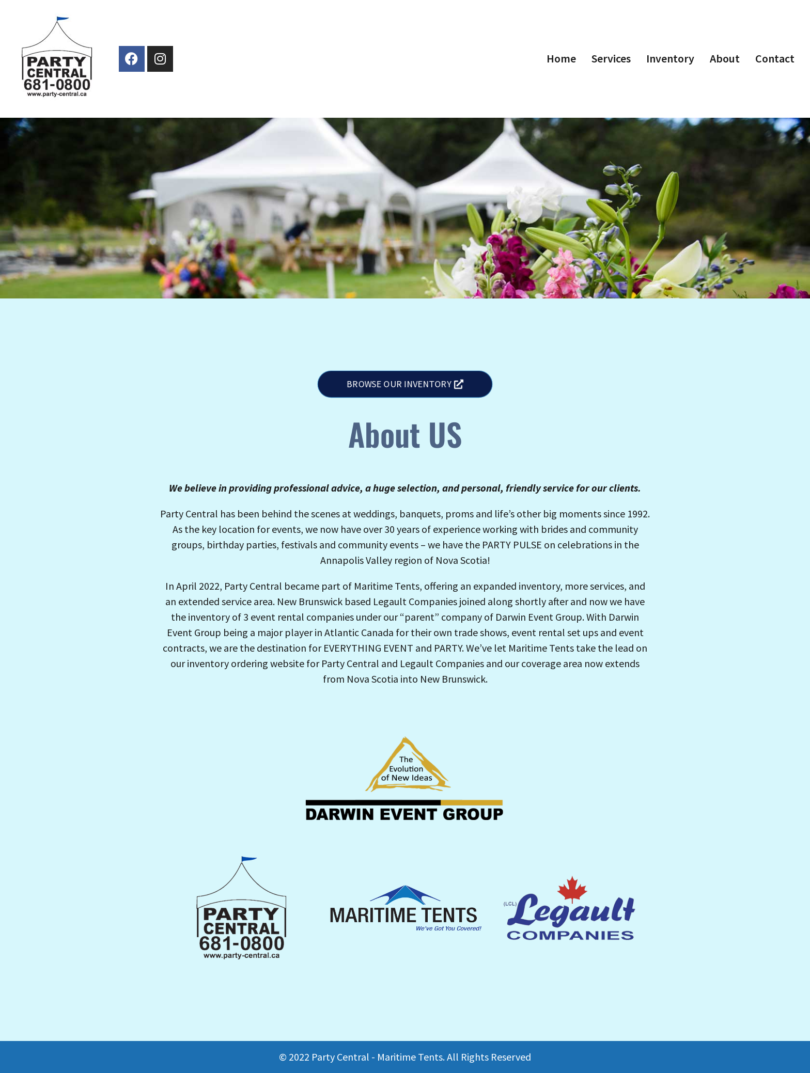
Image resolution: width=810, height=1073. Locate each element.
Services (611, 58)
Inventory (670, 58)
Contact (775, 58)
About (725, 58)
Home (561, 58)
